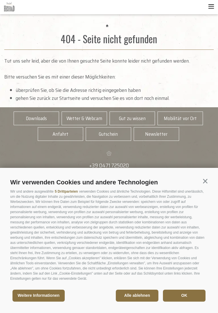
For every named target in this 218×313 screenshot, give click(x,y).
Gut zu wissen (132, 118)
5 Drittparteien (66, 191)
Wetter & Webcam (84, 118)
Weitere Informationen (39, 295)
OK (184, 295)
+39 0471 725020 (109, 165)
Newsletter (156, 134)
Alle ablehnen (137, 295)
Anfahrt (60, 134)
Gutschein (108, 134)
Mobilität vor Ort (180, 118)
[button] (205, 181)
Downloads (36, 118)
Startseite (69, 98)
